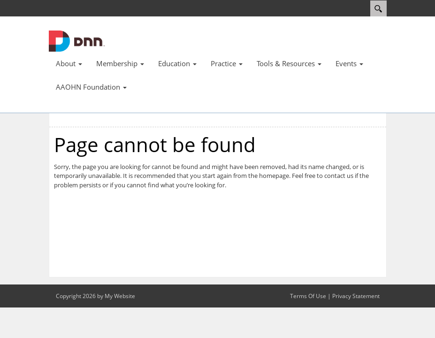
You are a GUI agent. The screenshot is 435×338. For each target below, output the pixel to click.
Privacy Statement (356, 296)
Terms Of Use (308, 296)
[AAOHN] (77, 40)
